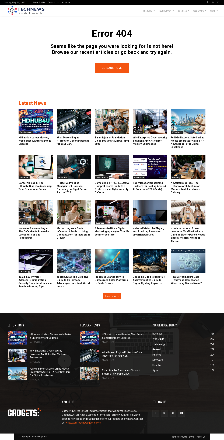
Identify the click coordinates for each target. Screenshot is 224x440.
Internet (137, 271)
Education (24, 177)
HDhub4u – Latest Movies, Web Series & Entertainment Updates (35, 140)
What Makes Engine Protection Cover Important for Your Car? (73, 140)
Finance (99, 132)
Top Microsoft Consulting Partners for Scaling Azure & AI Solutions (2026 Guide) (149, 186)
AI (58, 271)
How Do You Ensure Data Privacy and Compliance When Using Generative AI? (186, 280)
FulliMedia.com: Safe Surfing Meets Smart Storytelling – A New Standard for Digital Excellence (50, 372)
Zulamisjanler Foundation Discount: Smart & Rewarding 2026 (112, 140)
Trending (176, 177)
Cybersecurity (102, 177)
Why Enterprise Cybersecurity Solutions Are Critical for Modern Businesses (150, 140)
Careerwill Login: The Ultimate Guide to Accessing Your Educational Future (35, 186)
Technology (25, 271)
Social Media (63, 223)
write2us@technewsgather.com (83, 422)
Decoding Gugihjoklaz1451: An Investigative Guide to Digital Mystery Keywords (149, 280)
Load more (112, 296)
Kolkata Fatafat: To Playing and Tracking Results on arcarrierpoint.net (148, 231)
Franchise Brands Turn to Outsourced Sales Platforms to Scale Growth (111, 280)
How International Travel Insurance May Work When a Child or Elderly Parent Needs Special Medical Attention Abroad (188, 235)
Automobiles (63, 132)
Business (138, 132)
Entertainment (26, 132)
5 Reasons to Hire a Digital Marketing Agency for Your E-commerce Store (112, 231)
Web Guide (177, 132)
